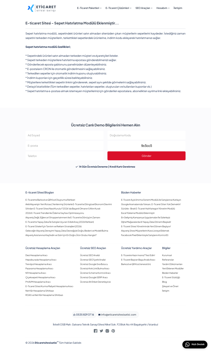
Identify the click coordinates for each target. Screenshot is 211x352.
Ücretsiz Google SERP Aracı (94, 277)
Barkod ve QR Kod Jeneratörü (136, 264)
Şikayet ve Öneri (170, 286)
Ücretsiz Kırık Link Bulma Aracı (94, 268)
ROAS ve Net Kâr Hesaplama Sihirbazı (44, 295)
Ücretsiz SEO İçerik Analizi (93, 259)
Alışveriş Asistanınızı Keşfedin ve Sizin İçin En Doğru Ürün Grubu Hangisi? (61, 235)
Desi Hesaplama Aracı (36, 255)
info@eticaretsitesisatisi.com (118, 314)
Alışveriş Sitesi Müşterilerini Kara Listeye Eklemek (145, 230)
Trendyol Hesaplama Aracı (38, 264)
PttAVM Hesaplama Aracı (38, 281)
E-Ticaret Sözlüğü (171, 277)
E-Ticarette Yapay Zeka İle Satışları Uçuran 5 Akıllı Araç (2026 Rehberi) (59, 221)
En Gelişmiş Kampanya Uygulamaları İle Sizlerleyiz (145, 217)
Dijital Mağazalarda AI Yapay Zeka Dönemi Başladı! (146, 221)
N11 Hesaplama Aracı (35, 272)
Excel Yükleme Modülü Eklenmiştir (138, 213)
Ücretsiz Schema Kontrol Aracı (95, 272)
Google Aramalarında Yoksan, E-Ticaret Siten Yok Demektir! (151, 204)
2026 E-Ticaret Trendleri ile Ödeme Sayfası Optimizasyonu (54, 213)
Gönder (146, 155)
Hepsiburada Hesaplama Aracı (40, 259)
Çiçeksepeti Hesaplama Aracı (40, 277)
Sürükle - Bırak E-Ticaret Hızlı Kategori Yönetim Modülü (148, 208)
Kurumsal (167, 255)
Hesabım (161, 7)
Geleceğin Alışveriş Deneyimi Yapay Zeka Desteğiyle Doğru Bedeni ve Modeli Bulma (66, 230)
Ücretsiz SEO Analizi (90, 255)
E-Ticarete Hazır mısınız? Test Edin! (138, 255)
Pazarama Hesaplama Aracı (39, 268)
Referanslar (168, 259)
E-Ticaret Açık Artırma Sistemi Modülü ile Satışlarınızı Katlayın (151, 199)
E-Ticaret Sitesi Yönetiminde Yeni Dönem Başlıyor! (146, 226)
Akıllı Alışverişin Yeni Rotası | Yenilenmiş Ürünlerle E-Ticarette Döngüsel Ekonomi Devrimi (68, 204)
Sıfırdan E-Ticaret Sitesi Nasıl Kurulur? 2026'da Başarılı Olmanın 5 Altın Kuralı (62, 208)
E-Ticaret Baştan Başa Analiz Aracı (138, 259)
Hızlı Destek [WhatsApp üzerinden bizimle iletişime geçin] (195, 344)
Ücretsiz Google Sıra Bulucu (94, 264)
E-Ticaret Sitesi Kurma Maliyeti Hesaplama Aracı (49, 286)
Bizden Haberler (170, 272)
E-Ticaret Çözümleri (117, 7)
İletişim (178, 7)
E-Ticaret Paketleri (88, 7)
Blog (164, 281)
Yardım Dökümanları (172, 264)
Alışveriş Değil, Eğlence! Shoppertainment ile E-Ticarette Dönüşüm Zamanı (62, 217)
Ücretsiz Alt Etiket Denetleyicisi (95, 281)
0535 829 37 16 (85, 314)
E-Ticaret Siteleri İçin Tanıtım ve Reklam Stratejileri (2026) (53, 226)
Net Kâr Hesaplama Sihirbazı (39, 290)
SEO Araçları (142, 7)
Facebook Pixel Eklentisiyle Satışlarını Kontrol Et (144, 235)
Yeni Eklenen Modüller (173, 268)
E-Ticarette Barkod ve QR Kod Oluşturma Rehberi (50, 199)
